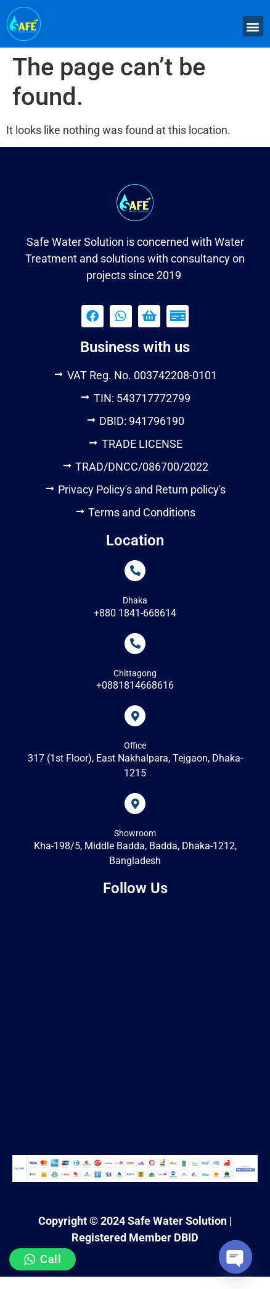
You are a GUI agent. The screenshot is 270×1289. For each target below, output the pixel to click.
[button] (253, 26)
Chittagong (135, 673)
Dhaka (135, 600)
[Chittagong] (135, 643)
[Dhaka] (135, 570)
